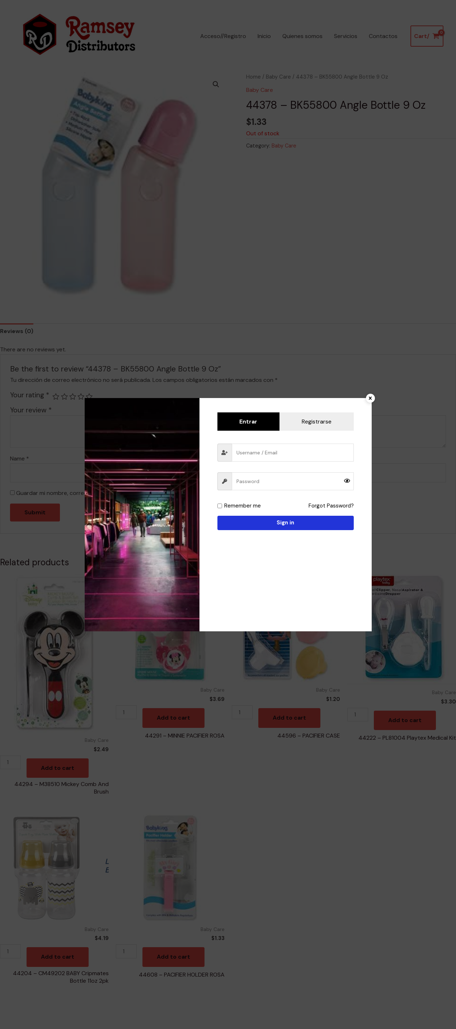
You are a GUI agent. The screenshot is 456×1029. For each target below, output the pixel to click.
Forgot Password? (331, 505)
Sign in (285, 522)
